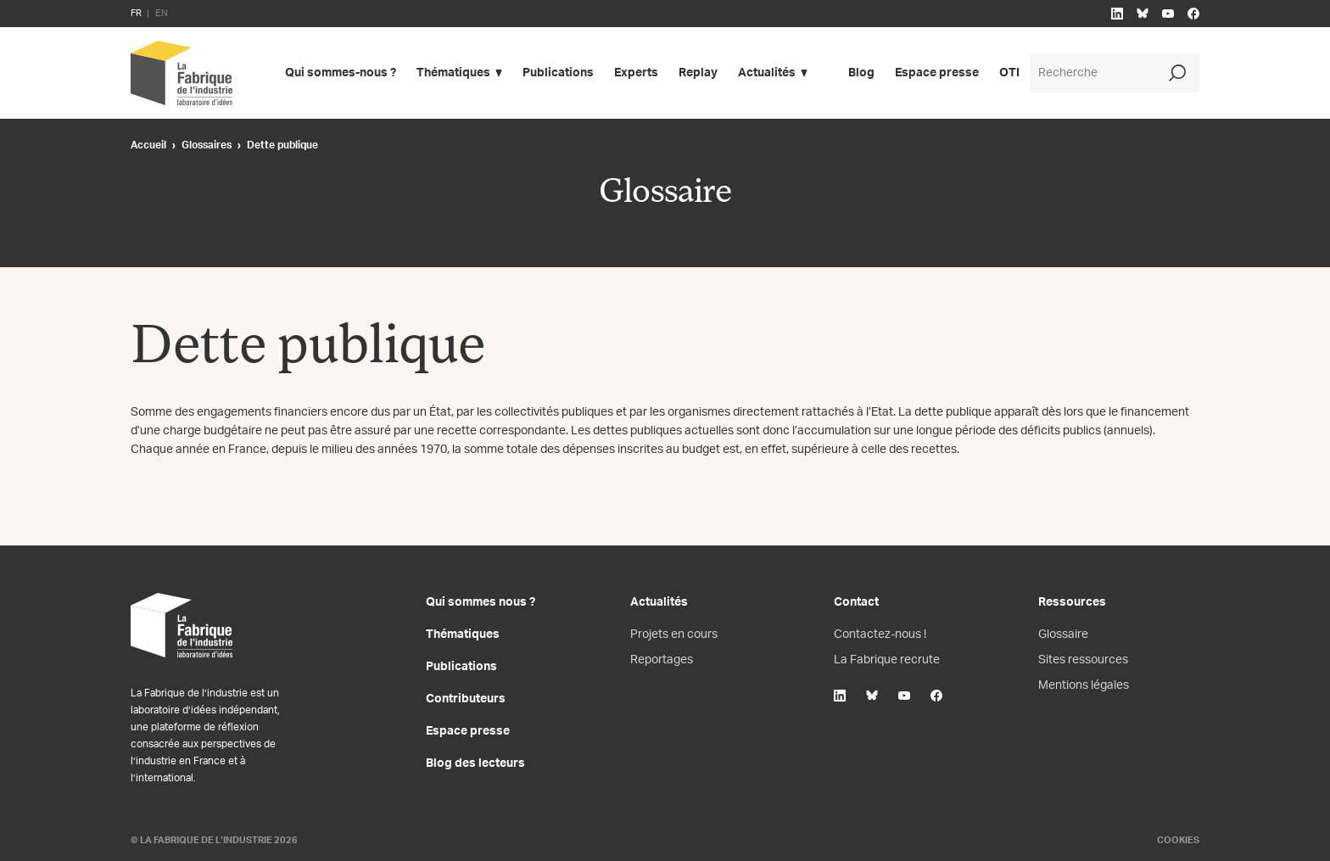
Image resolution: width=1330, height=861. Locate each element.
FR (136, 13)
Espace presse (937, 73)
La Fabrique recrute (887, 660)
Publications (558, 73)
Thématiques (453, 73)
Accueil (148, 145)
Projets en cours (674, 634)
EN (161, 13)
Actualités (767, 73)
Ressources (1072, 602)
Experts (636, 73)
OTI (1009, 73)
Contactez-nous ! (880, 634)
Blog (861, 73)
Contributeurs (466, 699)
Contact (856, 602)
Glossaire (1063, 634)
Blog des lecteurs (475, 763)
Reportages (661, 660)
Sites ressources (1083, 660)
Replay (698, 73)
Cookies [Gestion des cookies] (1178, 840)
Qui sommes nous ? (480, 602)
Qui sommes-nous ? (340, 73)
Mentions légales (1083, 685)
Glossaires (207, 145)
